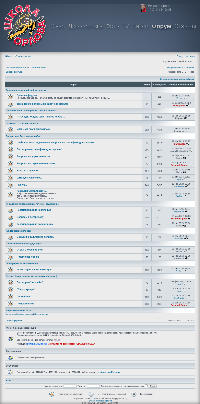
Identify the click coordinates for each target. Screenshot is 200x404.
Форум (161, 26)
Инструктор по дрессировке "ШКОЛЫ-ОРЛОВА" (71, 344)
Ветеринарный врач (37, 344)
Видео (140, 26)
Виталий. (178, 238)
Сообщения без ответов (17, 67)
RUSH (179, 271)
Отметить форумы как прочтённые (177, 79)
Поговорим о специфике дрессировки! (39, 149)
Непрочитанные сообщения (181, 67)
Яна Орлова (179, 105)
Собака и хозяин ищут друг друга (23, 243)
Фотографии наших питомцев (22, 263)
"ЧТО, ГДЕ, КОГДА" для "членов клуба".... (41, 116)
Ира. (179, 179)
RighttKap (179, 211)
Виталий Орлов (179, 165)
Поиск (190, 56)
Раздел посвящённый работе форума (26, 90)
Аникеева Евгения (110, 372)
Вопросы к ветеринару (30, 217)
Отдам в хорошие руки (30, 249)
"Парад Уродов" (26, 289)
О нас (57, 26)
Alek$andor (179, 186)
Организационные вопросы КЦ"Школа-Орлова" (31, 110)
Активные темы (38, 67)
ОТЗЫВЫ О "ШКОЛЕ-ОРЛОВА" (22, 123)
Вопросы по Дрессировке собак (23, 136)
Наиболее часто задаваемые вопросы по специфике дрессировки (56, 142)
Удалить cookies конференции (19, 314)
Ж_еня (179, 98)
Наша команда (41, 314)
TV (125, 26)
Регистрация (22, 56)
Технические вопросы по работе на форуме (42, 104)
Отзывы (185, 26)
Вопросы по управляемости (33, 156)
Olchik (179, 196)
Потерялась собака (28, 256)
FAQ (179, 56)
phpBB (94, 399)
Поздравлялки (25, 303)
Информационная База (18, 310)
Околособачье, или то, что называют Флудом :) (31, 276)
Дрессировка (85, 26)
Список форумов (14, 72)
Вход (9, 56)
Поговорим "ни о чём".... (31, 282)
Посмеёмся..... (25, 296)
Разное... (22, 184)
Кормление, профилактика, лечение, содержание (32, 204)
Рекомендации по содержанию (35, 224)
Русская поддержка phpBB (100, 401)
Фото (112, 26)
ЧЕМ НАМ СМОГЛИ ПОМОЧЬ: (34, 129)
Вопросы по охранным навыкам (36, 163)
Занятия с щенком (27, 170)
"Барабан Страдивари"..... (32, 191)
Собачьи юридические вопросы (35, 237)
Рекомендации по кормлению (34, 210)
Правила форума (27, 95)
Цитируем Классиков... (30, 177)
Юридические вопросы (18, 231)
